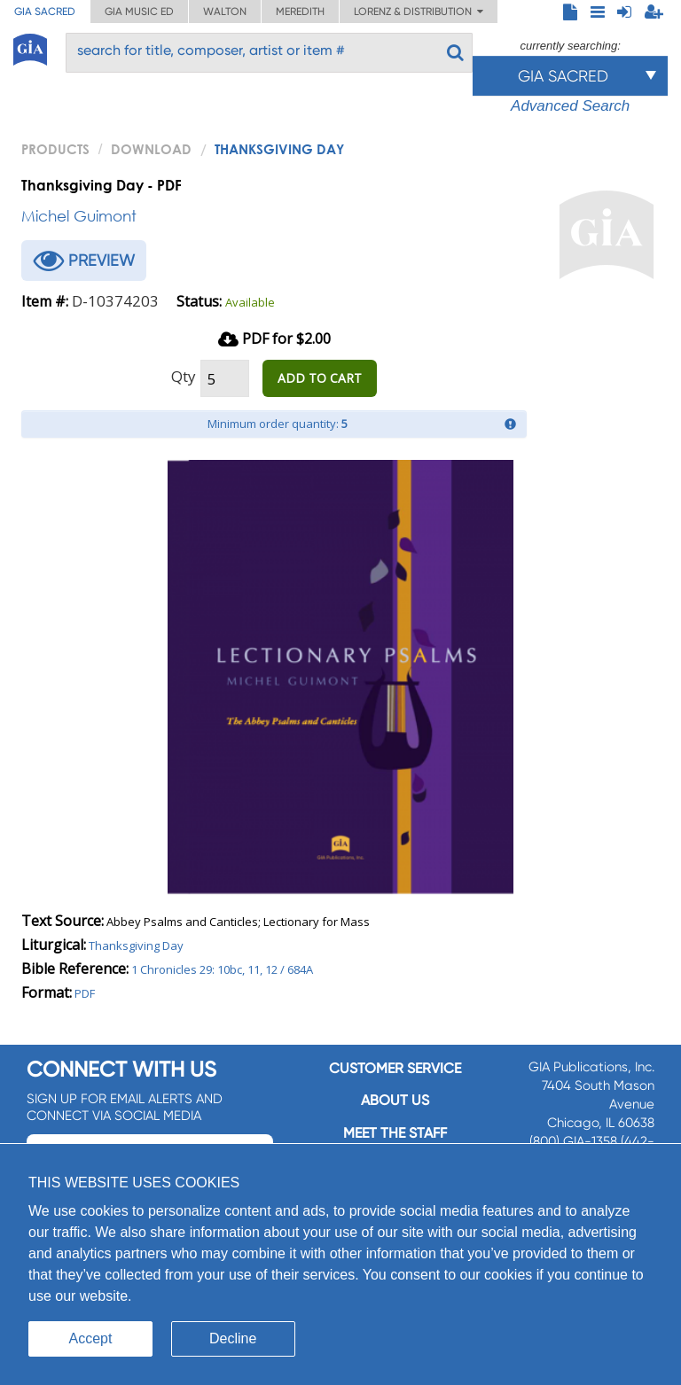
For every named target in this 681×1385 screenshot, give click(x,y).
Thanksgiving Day (136, 945)
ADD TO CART (320, 378)
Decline (232, 1338)
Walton (225, 11)
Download (151, 149)
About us (395, 1100)
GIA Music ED (139, 11)
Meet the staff (395, 1132)
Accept (91, 1338)
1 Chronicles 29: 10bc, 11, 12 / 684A (222, 969)
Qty (183, 376)
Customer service (395, 1068)
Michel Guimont (79, 215)
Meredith (300, 11)
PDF (84, 993)
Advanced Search (570, 105)
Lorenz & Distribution (418, 11)
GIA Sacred (44, 11)
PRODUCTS (55, 149)
